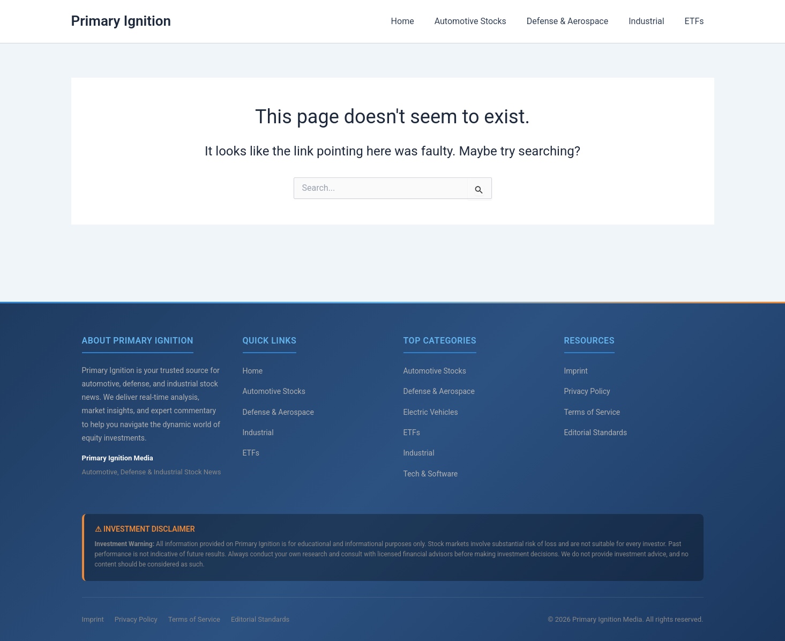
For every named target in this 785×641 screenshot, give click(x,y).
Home (416, 21)
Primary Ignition (121, 21)
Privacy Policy (587, 391)
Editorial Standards (595, 432)
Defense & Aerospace (575, 21)
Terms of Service (592, 412)
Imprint (576, 371)
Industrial (651, 21)
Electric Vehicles (430, 412)
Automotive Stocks (482, 21)
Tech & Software (430, 473)
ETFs (696, 21)
